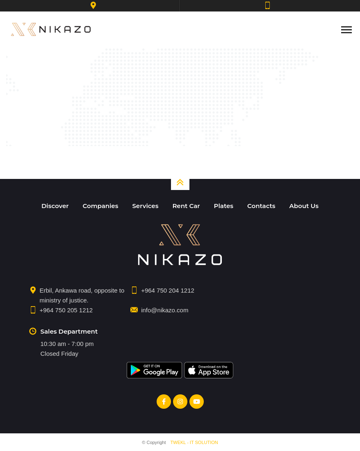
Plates (223, 206)
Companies (100, 206)
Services (145, 206)
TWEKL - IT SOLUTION (194, 442)
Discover (55, 206)
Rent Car (186, 206)
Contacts (261, 206)
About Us (304, 206)
